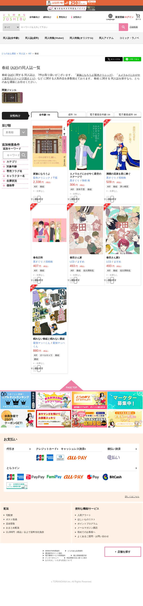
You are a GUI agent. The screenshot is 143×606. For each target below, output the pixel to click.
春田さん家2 (113, 261)
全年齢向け (34, 17)
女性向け (75, 17)
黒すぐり (36, 78)
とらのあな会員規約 (55, 562)
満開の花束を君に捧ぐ (118, 176)
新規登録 (119, 17)
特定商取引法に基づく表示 (58, 574)
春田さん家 (76, 261)
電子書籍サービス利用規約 (58, 568)
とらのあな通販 (8, 53)
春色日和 (38, 261)
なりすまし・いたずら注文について (63, 577)
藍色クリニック (105, 74)
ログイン (129, 17)
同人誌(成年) (32, 38)
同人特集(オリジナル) (81, 38)
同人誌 (22, 53)
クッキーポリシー (80, 571)
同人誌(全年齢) (11, 38)
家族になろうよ (86, 74)
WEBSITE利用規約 (54, 559)
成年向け (47, 17)
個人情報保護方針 (54, 571)
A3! (14, 68)
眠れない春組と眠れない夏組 (49, 344)
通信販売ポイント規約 (56, 565)
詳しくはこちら (132, 504)
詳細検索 (134, 27)
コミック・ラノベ (129, 38)
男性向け (61, 17)
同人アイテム (106, 38)
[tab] (72, 115)
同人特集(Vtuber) (54, 38)
